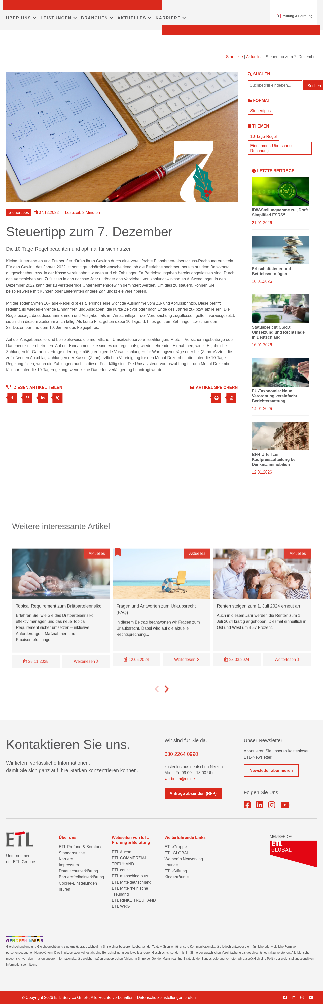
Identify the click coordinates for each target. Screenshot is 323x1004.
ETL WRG (121, 906)
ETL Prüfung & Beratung (81, 847)
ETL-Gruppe (175, 847)
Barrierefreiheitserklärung (81, 877)
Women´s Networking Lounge (183, 862)
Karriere (66, 859)
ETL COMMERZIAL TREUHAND (129, 861)
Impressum (69, 865)
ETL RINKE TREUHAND (134, 900)
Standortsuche (72, 853)
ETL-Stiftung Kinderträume (176, 874)
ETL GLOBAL (176, 853)
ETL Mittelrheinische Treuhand (130, 891)
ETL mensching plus (130, 876)
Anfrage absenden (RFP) (193, 793)
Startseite (234, 57)
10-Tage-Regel (263, 136)
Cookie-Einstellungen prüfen (78, 886)
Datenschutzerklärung (78, 871)
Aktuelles (254, 57)
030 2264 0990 (181, 754)
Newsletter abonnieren (271, 770)
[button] (156, 698)
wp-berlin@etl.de (180, 779)
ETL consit (121, 870)
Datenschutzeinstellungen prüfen (166, 997)
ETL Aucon (121, 852)
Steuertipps (260, 111)
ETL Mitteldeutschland (132, 882)
